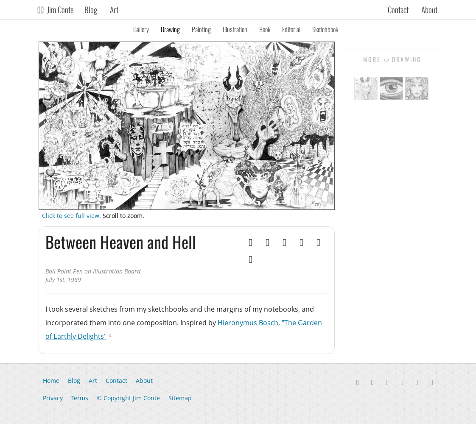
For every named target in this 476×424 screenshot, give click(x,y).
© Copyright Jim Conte (128, 398)
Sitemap (180, 398)
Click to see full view (70, 216)
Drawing (170, 29)
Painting (201, 29)
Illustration (235, 29)
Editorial (291, 29)
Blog (90, 9)
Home (51, 381)
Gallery (141, 29)
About (429, 9)
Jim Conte (60, 9)
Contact (398, 9)
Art (114, 9)
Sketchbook (325, 29)
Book (264, 29)
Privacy (53, 398)
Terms (79, 398)
